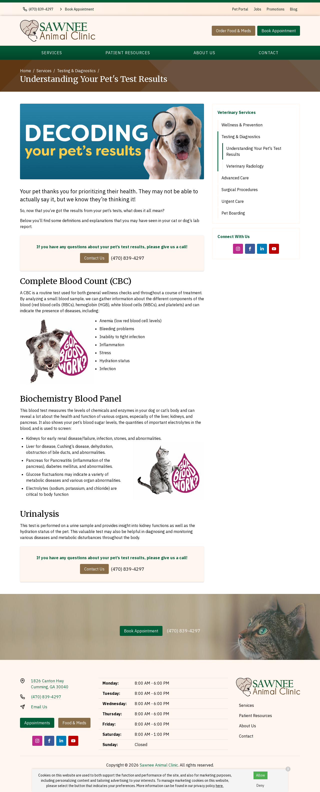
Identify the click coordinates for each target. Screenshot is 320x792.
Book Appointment (279, 30)
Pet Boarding (233, 213)
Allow (260, 775)
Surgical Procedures (240, 189)
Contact (268, 52)
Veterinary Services (237, 112)
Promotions (275, 9)
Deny (260, 785)
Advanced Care (235, 177)
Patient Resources (128, 52)
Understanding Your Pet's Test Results (253, 151)
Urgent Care (233, 201)
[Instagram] (238, 249)
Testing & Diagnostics (76, 70)
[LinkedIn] (262, 249)
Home (25, 70)
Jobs (257, 9)
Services (52, 52)
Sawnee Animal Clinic (159, 765)
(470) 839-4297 (127, 258)
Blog (294, 9)
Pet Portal (240, 9)
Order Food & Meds (233, 30)
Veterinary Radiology (245, 166)
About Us (204, 52)
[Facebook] (250, 249)
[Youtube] (274, 249)
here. (220, 786)
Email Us (39, 706)
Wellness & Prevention (242, 124)
